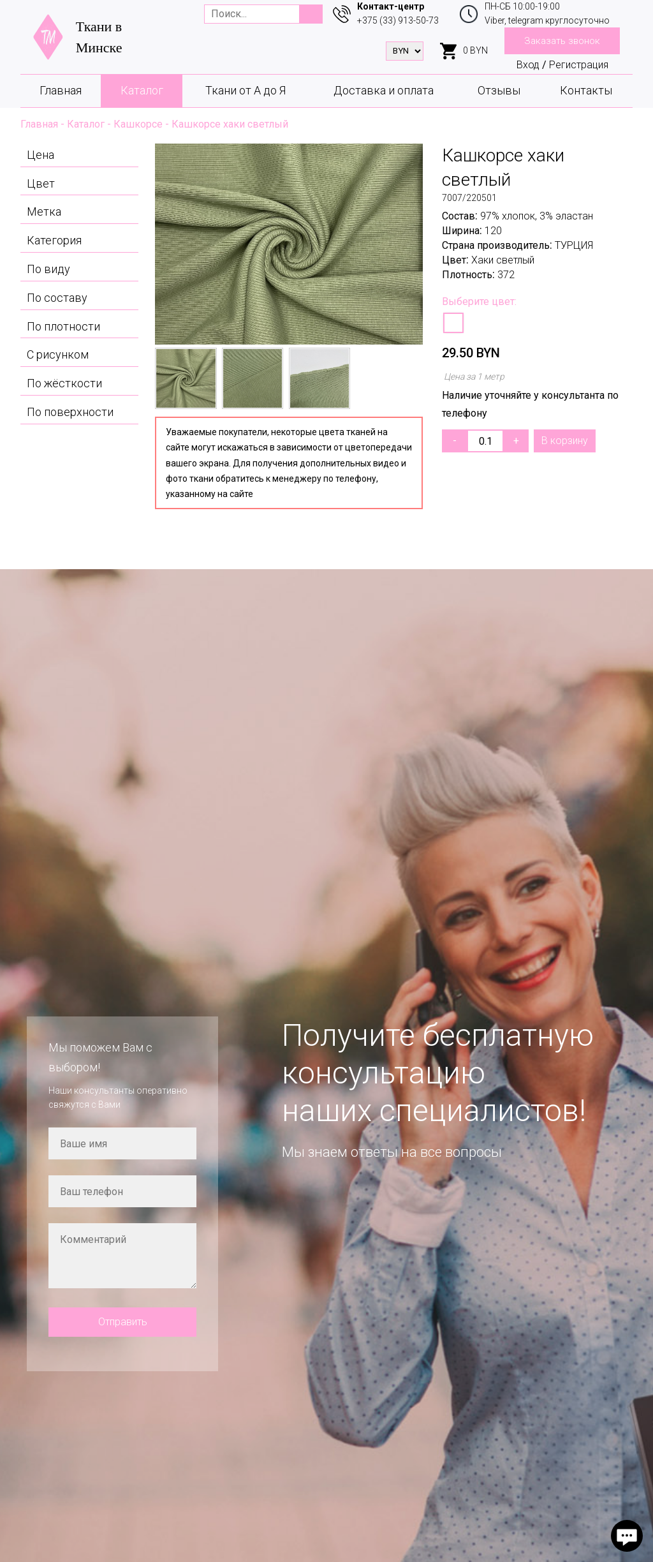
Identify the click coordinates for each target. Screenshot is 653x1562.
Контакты (586, 90)
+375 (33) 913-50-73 (398, 20)
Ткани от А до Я (245, 90)
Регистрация (578, 65)
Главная (61, 90)
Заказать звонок (562, 41)
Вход (528, 65)
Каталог (142, 90)
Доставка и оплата (384, 90)
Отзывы (499, 90)
